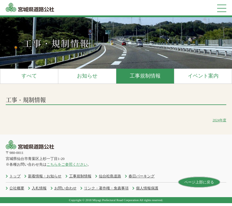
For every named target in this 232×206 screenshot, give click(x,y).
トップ (15, 176)
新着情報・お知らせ (44, 176)
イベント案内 (203, 76)
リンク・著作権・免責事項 (106, 188)
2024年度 (219, 120)
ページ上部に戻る (199, 182)
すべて (29, 76)
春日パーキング (142, 176)
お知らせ (87, 76)
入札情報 (39, 188)
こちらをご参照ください (67, 164)
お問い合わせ (65, 188)
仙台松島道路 (110, 176)
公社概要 (16, 188)
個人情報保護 (147, 188)
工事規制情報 (145, 76)
